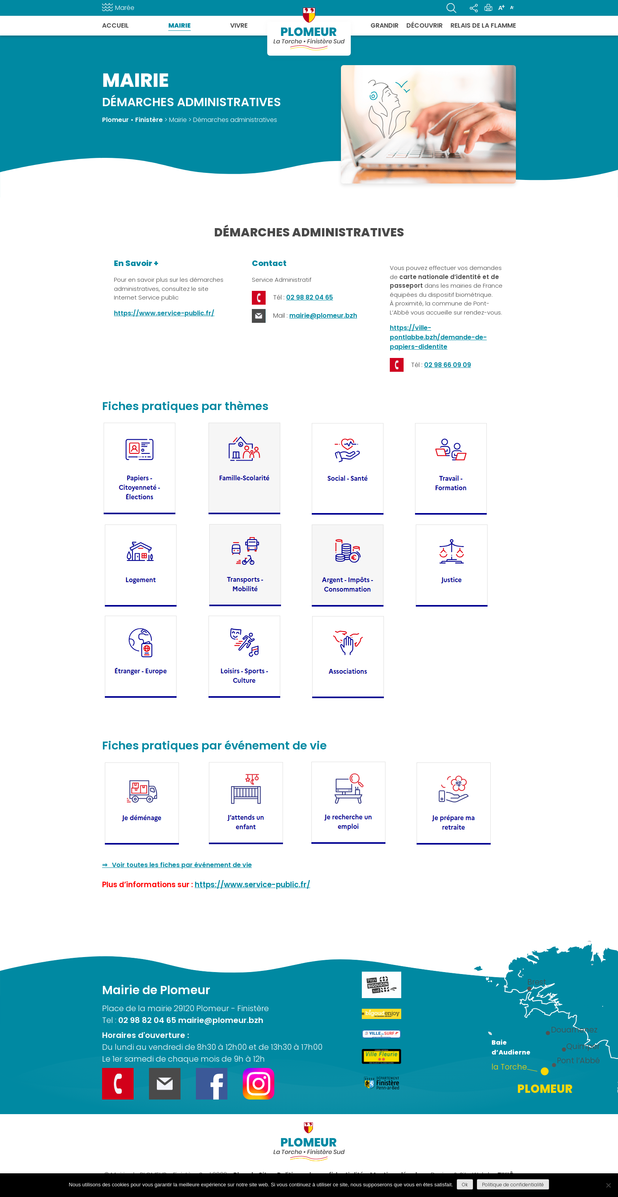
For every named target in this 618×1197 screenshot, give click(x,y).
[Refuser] (608, 1185)
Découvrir (424, 25)
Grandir (384, 25)
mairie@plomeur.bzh (323, 315)
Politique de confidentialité (513, 1184)
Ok (465, 1184)
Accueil (115, 25)
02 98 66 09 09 (447, 364)
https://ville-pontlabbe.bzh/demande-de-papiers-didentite (438, 337)
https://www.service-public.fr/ (164, 313)
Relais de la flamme (483, 25)
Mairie (179, 25)
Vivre (239, 25)
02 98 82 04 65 (309, 297)
